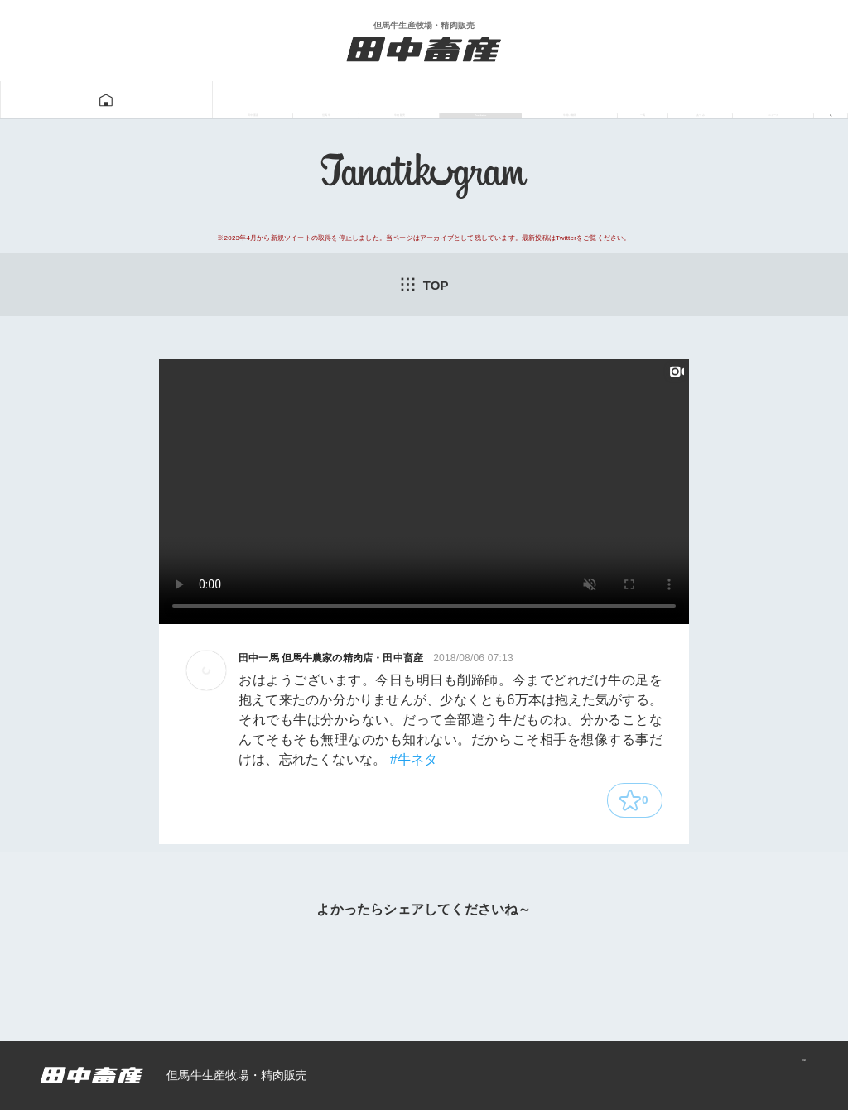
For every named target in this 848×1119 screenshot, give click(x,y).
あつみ (667, 100)
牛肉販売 (269, 100)
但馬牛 (180, 100)
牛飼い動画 (508, 100)
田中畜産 (91, 100)
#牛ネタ (414, 762)
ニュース (756, 100)
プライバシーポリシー (732, 1084)
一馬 (597, 100)
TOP (424, 285)
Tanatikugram (384, 100)
